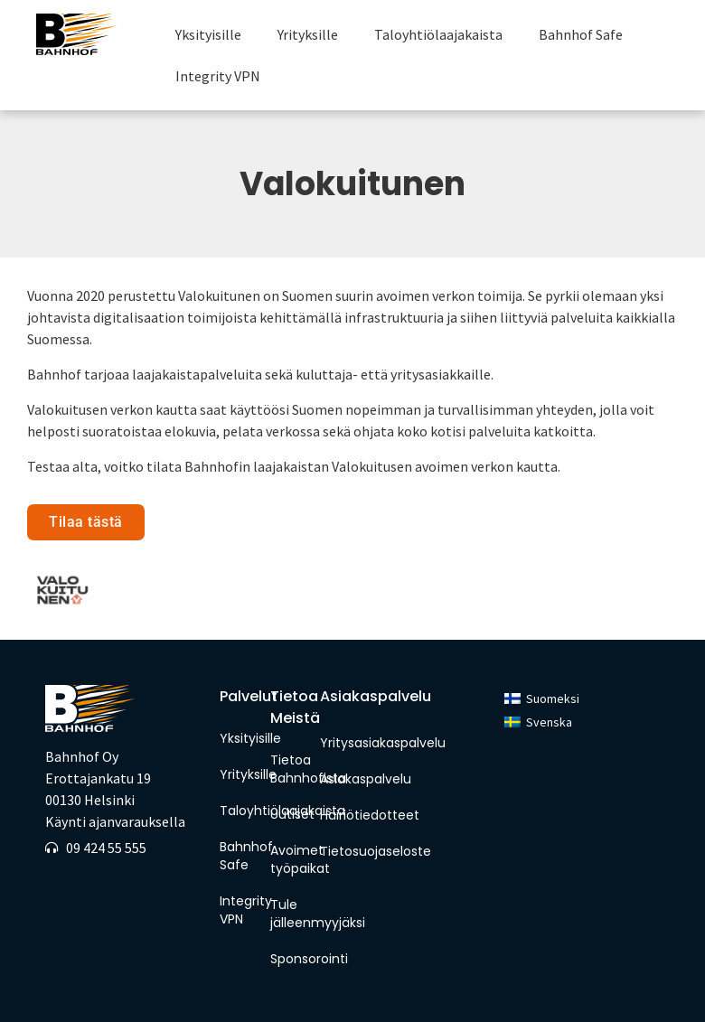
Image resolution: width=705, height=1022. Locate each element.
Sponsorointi (291, 959)
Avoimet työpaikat (291, 859)
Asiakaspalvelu (365, 779)
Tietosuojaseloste (375, 851)
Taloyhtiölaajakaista (438, 34)
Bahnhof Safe (581, 34)
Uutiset (291, 814)
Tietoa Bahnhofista (291, 769)
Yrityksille (307, 34)
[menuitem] (541, 698)
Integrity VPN (217, 76)
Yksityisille (208, 34)
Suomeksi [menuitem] (552, 698)
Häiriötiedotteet (369, 815)
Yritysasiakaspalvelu (383, 743)
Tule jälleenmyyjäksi (291, 913)
